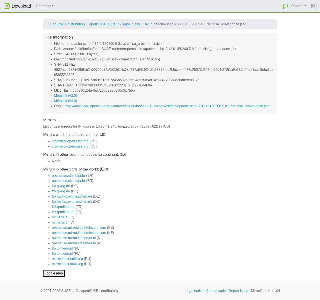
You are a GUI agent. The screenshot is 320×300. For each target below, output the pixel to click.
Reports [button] (297, 6)
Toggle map (54, 273)
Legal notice (194, 291)
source (58, 24)
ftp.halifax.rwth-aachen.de (72, 196)
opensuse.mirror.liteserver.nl (74, 238)
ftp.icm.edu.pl (62, 248)
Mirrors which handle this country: (71, 135)
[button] (285, 6)
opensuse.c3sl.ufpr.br (68, 175)
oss (137, 24)
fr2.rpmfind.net (63, 207)
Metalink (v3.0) (65, 95)
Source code (216, 291)
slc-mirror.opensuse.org (70, 141)
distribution (76, 24)
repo (126, 24)
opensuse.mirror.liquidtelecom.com (79, 227)
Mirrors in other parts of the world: (71, 169)
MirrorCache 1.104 (265, 291)
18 (106, 169)
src (146, 24)
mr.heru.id (59, 217)
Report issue (238, 291)
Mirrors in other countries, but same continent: (81, 154)
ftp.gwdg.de (61, 186)
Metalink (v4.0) (65, 101)
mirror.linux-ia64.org (67, 259)
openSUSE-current (103, 24)
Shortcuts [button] (43, 6)
